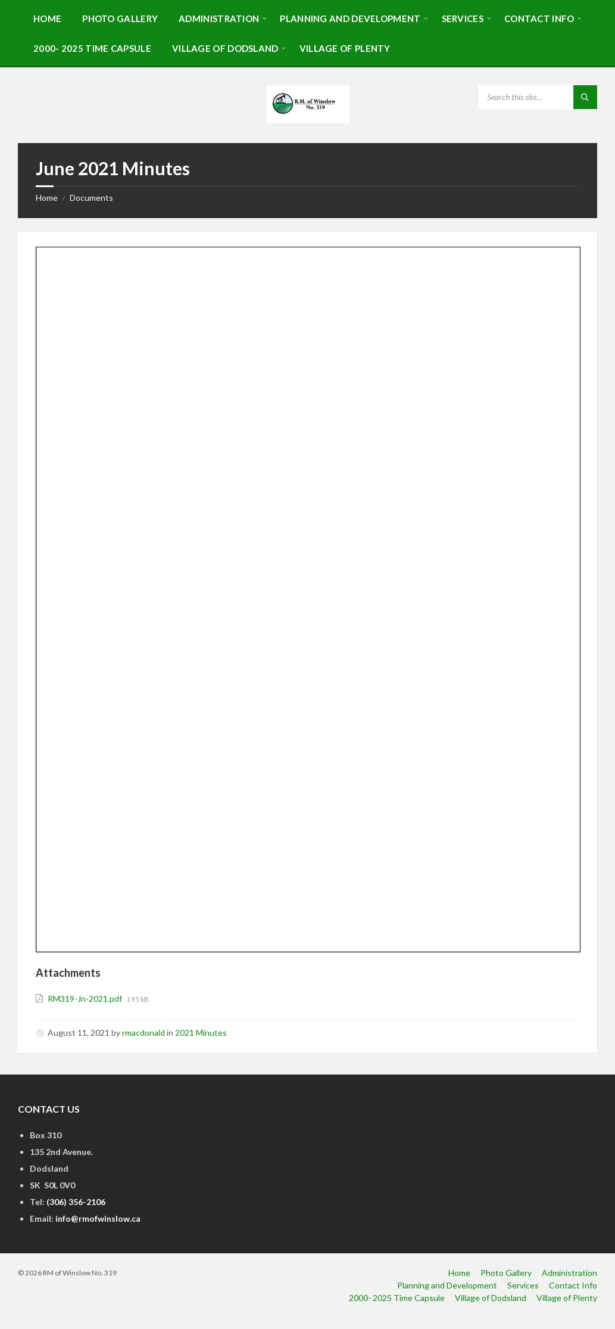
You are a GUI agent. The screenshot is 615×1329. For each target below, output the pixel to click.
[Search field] (537, 97)
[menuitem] (47, 18)
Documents (91, 197)
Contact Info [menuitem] (573, 1285)
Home (47, 197)
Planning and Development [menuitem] (447, 1285)
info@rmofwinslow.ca (98, 1218)
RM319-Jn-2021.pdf (86, 998)
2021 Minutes (201, 1032)
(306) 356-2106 (75, 1202)
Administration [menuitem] (569, 1273)
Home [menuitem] (459, 1273)
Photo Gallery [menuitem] (506, 1273)
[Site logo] (307, 119)
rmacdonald (143, 1032)
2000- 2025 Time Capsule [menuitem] (397, 1298)
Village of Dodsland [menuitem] (490, 1298)
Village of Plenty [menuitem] (566, 1298)
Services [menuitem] (523, 1285)
